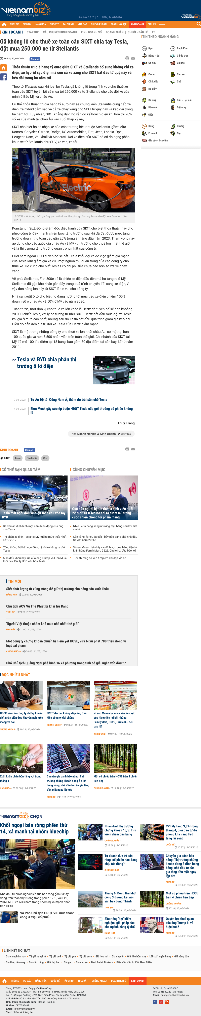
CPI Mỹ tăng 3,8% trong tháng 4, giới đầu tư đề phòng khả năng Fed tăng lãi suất (182, 832)
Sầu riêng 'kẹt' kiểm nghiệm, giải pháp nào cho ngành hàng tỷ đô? (120, 923)
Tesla (18, 458)
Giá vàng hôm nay (16, 956)
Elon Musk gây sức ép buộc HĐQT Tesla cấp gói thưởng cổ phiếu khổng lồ (82, 411)
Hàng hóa (11, 594)
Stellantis (32, 458)
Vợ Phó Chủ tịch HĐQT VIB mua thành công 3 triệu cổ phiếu (47, 915)
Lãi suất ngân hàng (160, 956)
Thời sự (10, 612)
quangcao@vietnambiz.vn (175, 995)
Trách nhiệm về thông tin (19, 1012)
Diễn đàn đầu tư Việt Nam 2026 (134, 962)
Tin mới (14, 581)
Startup (33, 32)
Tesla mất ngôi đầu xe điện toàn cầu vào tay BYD (34, 515)
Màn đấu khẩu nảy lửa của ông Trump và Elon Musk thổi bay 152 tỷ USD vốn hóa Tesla (35, 560)
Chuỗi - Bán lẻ (138, 32)
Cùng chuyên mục (89, 469)
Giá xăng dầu (181, 956)
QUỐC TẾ (54, 24)
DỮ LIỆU (152, 24)
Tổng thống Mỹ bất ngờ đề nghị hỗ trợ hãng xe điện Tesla (34, 549)
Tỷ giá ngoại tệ (37, 956)
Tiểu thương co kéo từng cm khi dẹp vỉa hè (99, 558)
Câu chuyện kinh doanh (60, 32)
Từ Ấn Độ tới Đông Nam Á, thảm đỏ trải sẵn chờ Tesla (69, 400)
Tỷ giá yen (70, 956)
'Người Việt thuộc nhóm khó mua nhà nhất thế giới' (42, 624)
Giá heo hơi (101, 956)
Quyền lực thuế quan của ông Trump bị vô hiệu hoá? (180, 923)
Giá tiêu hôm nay (136, 956)
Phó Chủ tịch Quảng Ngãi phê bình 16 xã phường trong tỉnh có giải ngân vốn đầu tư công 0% (66, 665)
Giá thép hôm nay (15, 962)
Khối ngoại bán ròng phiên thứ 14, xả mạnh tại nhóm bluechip (34, 828)
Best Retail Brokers (102, 962)
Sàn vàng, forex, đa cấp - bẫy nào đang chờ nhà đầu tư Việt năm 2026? (105, 538)
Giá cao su (82, 962)
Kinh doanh (12, 32)
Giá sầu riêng (36, 962)
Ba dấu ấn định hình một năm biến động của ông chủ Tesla (33, 528)
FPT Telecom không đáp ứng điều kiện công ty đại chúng (67, 715)
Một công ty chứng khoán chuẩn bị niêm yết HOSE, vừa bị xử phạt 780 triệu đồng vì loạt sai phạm (66, 643)
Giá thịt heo (53, 962)
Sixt (45, 458)
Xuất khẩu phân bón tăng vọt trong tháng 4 (20, 779)
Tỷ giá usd (55, 956)
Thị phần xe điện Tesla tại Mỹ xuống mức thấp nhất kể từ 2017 (35, 538)
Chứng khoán (13, 651)
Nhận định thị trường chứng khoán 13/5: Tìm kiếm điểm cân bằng (120, 830)
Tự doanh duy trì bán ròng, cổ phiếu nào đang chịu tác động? (121, 860)
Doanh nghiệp (54, 725)
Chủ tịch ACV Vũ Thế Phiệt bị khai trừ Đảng (37, 606)
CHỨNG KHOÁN (99, 24)
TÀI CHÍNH (68, 24)
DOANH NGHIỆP (118, 24)
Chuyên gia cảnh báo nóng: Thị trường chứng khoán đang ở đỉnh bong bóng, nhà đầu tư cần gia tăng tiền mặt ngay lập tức (68, 783)
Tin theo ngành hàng (160, 37)
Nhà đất (10, 629)
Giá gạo (68, 962)
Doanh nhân (115, 32)
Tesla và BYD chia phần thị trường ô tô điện (46, 362)
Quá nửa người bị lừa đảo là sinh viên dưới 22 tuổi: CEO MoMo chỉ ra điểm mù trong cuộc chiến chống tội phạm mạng (102, 513)
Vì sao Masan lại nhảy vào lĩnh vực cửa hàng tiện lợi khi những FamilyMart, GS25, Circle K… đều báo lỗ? (105, 549)
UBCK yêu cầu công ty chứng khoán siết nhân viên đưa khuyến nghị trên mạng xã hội (21, 717)
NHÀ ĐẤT (82, 24)
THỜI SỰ (14, 24)
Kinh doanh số (91, 32)
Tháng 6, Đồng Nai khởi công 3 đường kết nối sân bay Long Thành (120, 897)
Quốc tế (51, 797)
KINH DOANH (137, 24)
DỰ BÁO (27, 24)
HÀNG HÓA (40, 24)
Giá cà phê (117, 956)
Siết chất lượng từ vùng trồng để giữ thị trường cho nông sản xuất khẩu (57, 589)
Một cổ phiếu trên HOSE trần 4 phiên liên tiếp (115, 779)
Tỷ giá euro (85, 956)
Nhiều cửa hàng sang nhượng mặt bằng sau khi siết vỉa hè (105, 528)
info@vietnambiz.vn (24, 1008)
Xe (153, 32)
